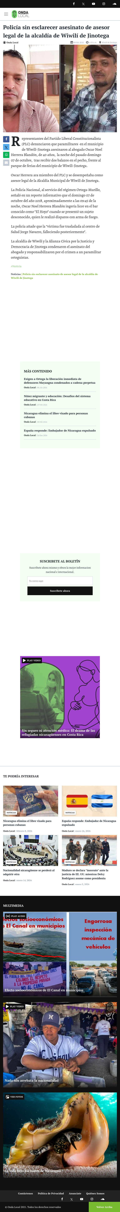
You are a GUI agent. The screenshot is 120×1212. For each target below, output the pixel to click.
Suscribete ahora (60, 590)
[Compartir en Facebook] (6, 139)
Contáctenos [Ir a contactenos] (25, 1193)
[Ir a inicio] (20, 14)
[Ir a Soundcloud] (102, 1199)
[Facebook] (74, 4)
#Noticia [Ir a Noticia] (16, 266)
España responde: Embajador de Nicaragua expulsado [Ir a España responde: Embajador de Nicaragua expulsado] (60, 430)
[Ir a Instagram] (103, 4)
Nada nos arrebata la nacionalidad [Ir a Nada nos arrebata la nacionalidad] (32, 1080)
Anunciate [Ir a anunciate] (75, 1193)
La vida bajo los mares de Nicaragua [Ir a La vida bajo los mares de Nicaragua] (33, 1171)
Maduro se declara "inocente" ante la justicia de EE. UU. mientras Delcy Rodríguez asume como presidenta (85, 874)
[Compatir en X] (6, 147)
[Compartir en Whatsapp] (6, 155)
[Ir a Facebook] (62, 1199)
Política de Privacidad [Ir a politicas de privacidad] (51, 1193)
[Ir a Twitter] (83, 4)
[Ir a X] (71, 1199)
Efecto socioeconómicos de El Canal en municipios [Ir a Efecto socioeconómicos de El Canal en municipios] (44, 990)
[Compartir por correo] (6, 163)
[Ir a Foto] (60, 88)
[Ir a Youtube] (93, 4)
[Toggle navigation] (6, 14)
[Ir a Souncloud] (114, 4)
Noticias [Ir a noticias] (16, 274)
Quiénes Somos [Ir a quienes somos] (95, 1193)
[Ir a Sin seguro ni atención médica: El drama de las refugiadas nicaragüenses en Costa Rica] (60, 696)
